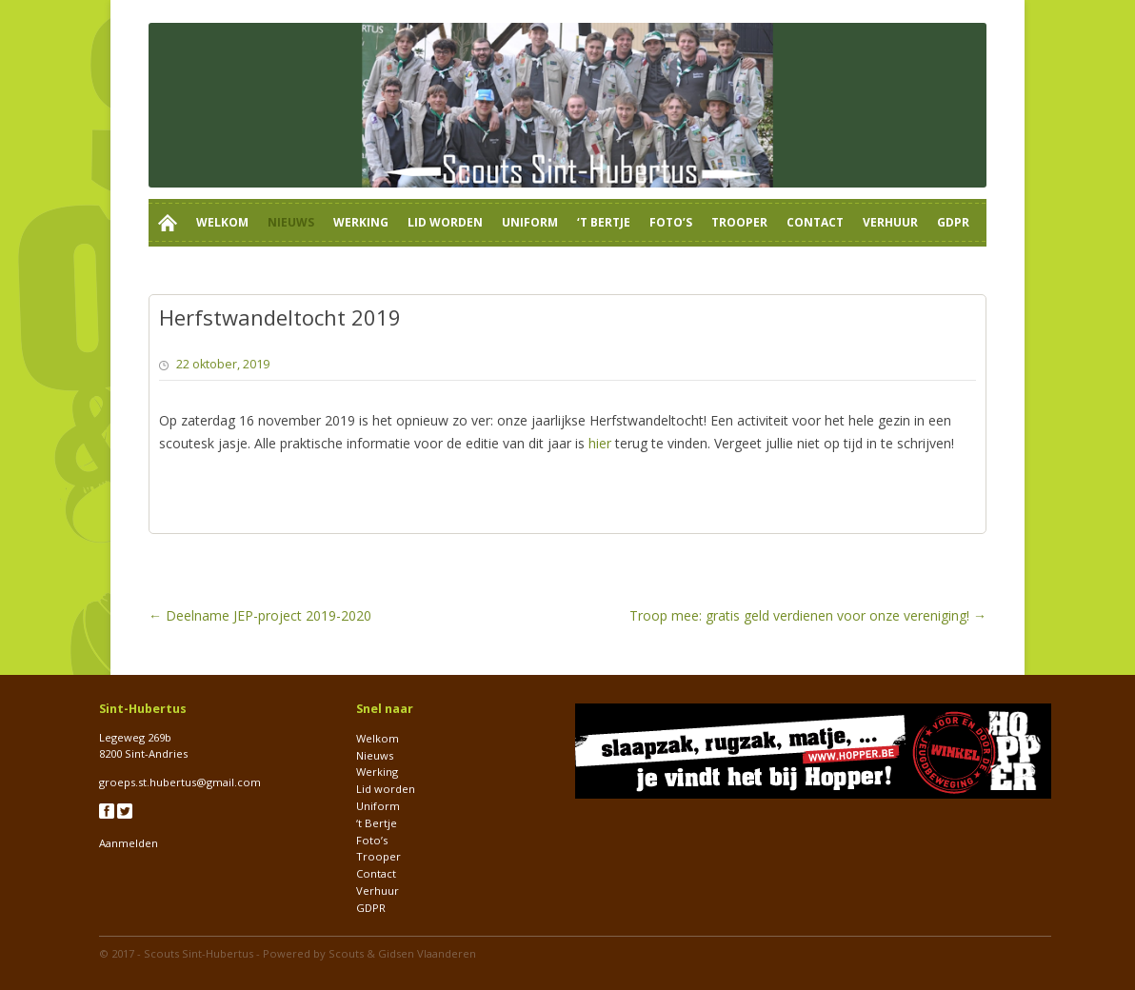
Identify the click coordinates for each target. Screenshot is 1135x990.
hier (599, 443)
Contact (815, 222)
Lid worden (445, 222)
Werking (360, 222)
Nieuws (291, 222)
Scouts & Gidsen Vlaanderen (402, 953)
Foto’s (670, 222)
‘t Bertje (603, 222)
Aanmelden (128, 843)
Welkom (222, 222)
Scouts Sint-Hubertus (198, 953)
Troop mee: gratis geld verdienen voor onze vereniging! (807, 615)
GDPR (953, 222)
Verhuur (890, 222)
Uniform (530, 222)
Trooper (739, 222)
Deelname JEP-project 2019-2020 (260, 615)
